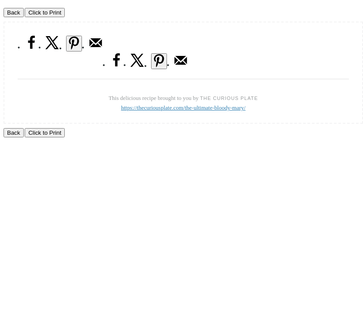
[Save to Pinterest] (74, 44)
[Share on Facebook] (31, 47)
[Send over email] (96, 47)
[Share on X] (52, 47)
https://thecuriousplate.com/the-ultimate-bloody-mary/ (183, 107)
